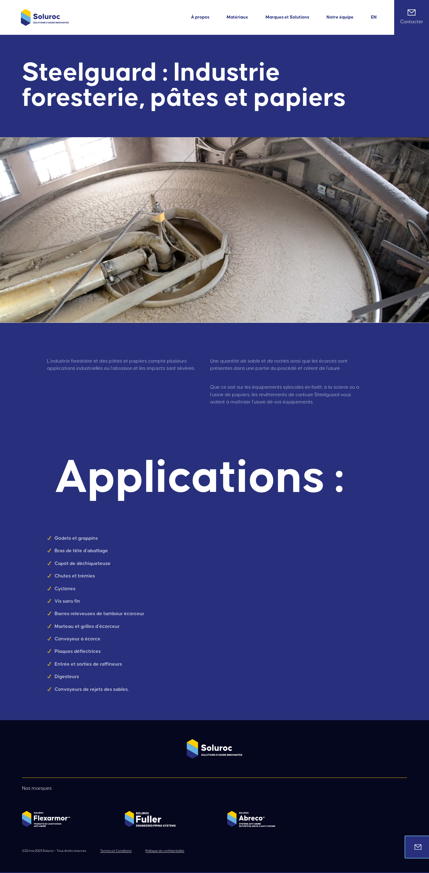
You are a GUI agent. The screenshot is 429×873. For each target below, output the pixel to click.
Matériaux (237, 17)
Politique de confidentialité (164, 850)
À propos (200, 17)
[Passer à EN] (374, 17)
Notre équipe (340, 17)
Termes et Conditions (115, 850)
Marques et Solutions (287, 17)
